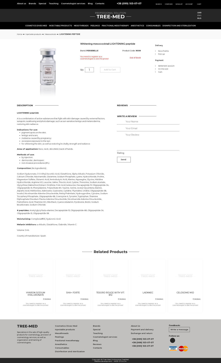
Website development (103, 361)
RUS (199, 18)
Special (42, 3)
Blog (90, 3)
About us (21, 3)
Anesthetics (137, 26)
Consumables (153, 26)
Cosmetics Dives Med (36, 26)
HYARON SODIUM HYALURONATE (35, 293)
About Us (135, 326)
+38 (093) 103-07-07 (143, 346)
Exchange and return (141, 333)
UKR (199, 12)
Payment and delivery (142, 329)
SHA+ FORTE (73, 292)
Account (189, 4)
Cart (199, 4)
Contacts (99, 3)
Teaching (53, 3)
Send (123, 159)
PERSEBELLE (92, 51)
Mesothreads (81, 26)
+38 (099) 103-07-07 (129, 3)
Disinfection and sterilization (179, 26)
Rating (120, 153)
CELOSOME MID (185, 292)
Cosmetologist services (73, 3)
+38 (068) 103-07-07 (143, 342)
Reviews (97, 344)
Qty (82, 70)
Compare (169, 4)
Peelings (95, 26)
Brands (32, 3)
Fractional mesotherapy (115, 26)
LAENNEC (148, 292)
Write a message (179, 329)
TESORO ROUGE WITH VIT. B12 (110, 293)
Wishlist (179, 4)
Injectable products (60, 26)
